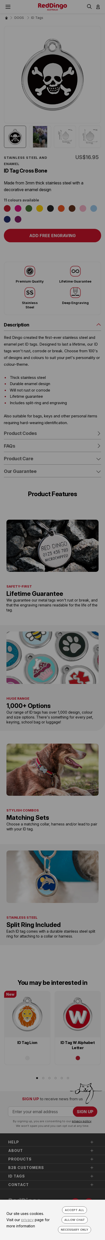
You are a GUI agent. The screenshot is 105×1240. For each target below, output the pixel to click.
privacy (27, 1220)
